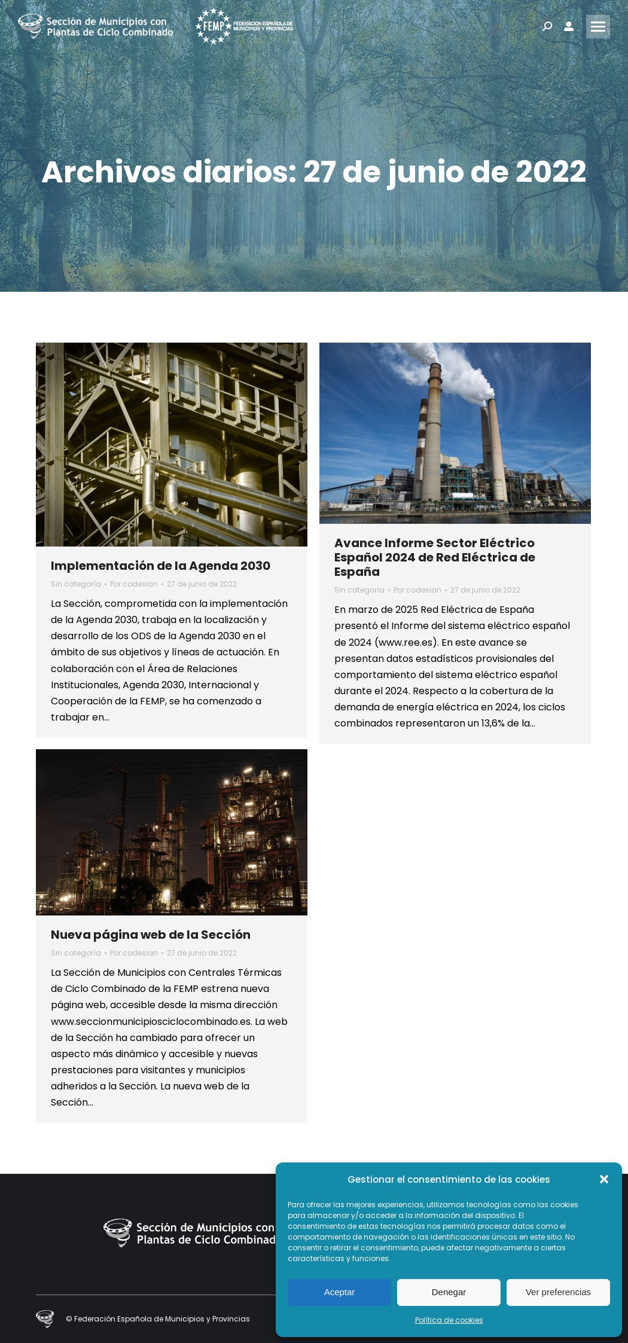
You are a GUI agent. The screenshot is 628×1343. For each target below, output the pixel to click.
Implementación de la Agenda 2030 (160, 565)
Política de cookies (449, 1320)
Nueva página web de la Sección (151, 934)
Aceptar (339, 1292)
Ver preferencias (558, 1292)
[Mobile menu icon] (598, 26)
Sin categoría (76, 584)
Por (134, 584)
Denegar (449, 1292)
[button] (604, 1179)
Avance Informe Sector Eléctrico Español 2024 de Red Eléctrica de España (434, 557)
